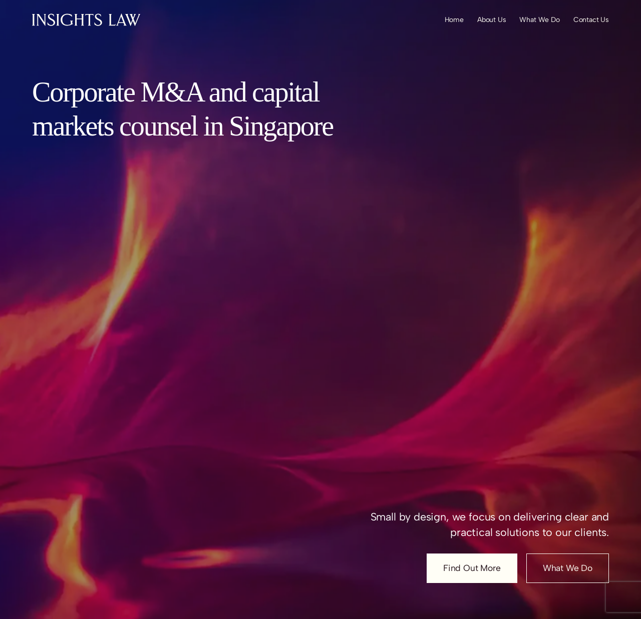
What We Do (567, 567)
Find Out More (472, 567)
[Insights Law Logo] (86, 20)
